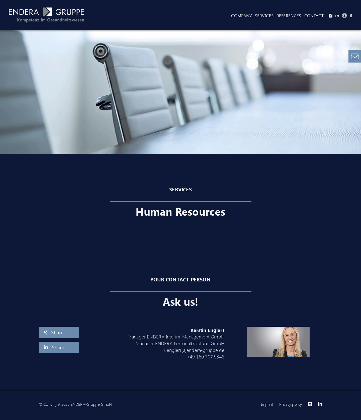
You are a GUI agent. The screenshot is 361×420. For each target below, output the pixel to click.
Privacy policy (290, 404)
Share (53, 332)
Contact (314, 15)
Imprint (267, 404)
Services (264, 15)
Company (241, 15)
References (289, 15)
